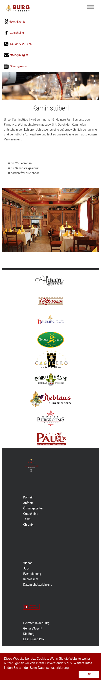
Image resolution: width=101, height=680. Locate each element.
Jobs (26, 568)
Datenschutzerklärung (37, 584)
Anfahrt (28, 503)
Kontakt (28, 497)
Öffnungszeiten (33, 508)
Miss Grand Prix (33, 639)
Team (27, 519)
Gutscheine (17, 32)
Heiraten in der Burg (36, 623)
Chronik (28, 524)
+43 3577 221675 (21, 43)
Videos (27, 563)
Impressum (30, 579)
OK (89, 674)
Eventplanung (32, 574)
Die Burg (28, 634)
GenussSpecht (32, 628)
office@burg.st (19, 55)
